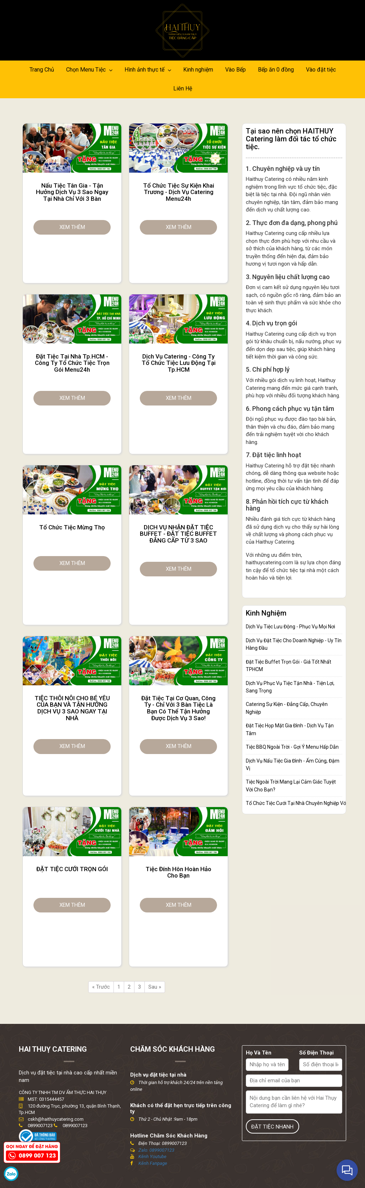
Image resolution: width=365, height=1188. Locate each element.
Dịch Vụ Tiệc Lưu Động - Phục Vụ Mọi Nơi (290, 626)
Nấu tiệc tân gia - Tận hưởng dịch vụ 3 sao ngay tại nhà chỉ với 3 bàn (72, 192)
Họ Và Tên (258, 1053)
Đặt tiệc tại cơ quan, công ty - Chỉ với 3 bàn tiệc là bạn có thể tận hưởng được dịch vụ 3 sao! (178, 708)
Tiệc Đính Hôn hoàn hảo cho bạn (178, 872)
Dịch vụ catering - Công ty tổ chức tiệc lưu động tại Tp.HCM (179, 363)
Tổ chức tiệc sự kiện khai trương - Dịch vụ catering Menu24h (178, 192)
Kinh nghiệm (198, 69)
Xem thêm (72, 227)
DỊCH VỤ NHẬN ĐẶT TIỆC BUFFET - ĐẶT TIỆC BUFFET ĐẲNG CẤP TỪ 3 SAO (178, 534)
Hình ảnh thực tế (148, 69)
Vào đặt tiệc (321, 69)
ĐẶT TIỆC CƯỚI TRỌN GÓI (72, 869)
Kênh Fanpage (152, 1163)
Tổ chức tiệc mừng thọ (72, 527)
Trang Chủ (42, 69)
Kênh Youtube (152, 1156)
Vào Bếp (235, 69)
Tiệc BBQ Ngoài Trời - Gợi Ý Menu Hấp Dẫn (292, 747)
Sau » (154, 987)
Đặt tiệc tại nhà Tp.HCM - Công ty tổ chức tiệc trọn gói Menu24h (72, 363)
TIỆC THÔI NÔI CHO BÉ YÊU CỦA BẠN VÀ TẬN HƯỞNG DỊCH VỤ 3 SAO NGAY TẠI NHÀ (72, 708)
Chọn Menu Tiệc (89, 69)
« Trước (101, 987)
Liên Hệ (182, 88)
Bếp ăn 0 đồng (276, 69)
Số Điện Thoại (316, 1053)
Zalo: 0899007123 (156, 1150)
